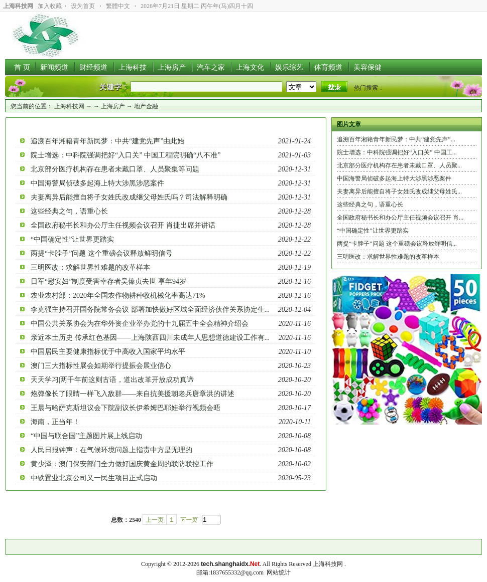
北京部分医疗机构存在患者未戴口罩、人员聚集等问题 (115, 169)
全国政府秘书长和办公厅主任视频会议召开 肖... (400, 217)
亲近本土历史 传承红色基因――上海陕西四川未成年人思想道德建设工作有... (150, 337)
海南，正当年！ (55, 422)
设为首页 (83, 6)
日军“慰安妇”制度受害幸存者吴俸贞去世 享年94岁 (108, 281)
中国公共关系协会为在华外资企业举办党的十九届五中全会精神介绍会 (140, 323)
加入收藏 (50, 6)
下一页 (188, 519)
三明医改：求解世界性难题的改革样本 (90, 267)
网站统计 (279, 572)
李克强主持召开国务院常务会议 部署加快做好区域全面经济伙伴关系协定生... (150, 309)
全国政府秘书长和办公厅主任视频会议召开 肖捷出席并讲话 (123, 225)
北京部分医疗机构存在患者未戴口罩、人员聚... (399, 165)
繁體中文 (118, 6)
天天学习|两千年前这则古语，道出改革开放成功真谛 (112, 379)
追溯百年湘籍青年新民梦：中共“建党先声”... (396, 139)
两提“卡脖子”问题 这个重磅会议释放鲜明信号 (101, 253)
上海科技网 (69, 106)
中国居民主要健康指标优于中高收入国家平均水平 (108, 351)
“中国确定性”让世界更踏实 (72, 239)
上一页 (155, 519)
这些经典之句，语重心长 (69, 211)
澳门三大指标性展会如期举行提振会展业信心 (101, 365)
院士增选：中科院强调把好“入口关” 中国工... (397, 152)
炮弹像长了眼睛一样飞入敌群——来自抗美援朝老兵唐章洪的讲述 (132, 394)
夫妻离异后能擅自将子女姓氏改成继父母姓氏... (399, 191)
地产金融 (146, 106)
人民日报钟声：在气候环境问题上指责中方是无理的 (111, 450)
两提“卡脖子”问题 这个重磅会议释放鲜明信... (397, 243)
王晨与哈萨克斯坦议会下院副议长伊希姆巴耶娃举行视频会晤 (125, 408)
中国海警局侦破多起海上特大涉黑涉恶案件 (97, 183)
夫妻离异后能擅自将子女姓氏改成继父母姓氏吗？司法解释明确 (129, 197)
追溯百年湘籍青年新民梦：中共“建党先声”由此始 (107, 141)
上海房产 (113, 106)
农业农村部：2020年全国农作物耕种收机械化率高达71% (118, 295)
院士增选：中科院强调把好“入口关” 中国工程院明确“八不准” (125, 155)
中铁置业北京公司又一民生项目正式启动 (94, 478)
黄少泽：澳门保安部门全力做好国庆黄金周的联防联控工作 (122, 464)
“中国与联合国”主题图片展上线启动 (86, 436)
